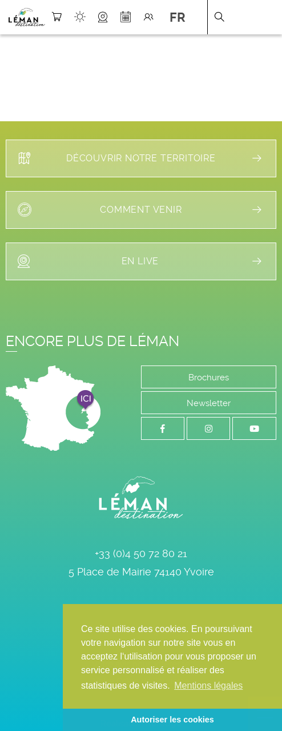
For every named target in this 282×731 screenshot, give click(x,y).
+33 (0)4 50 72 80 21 (141, 553)
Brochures (208, 377)
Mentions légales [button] (208, 685)
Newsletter (209, 403)
